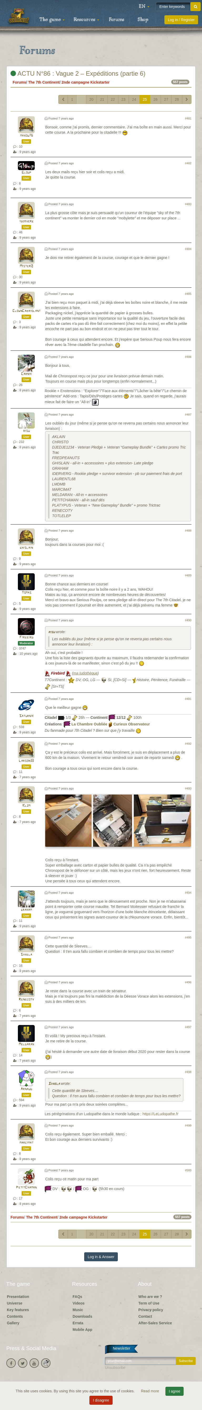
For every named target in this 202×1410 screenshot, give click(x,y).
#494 (188, 892)
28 (177, 99)
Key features (18, 1310)
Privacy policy (150, 1310)
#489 (188, 575)
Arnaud (26, 1089)
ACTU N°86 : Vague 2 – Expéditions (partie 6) (78, 73)
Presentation (18, 1296)
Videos (79, 1303)
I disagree (101, 1400)
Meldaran (26, 1044)
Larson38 (26, 761)
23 (124, 99)
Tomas (26, 593)
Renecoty (26, 1000)
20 (91, 99)
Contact (145, 1316)
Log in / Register (181, 20)
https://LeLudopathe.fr (160, 1114)
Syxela (26, 955)
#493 (188, 788)
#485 (188, 293)
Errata (78, 1323)
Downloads (82, 1316)
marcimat (26, 1143)
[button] (144, 6)
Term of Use (148, 1303)
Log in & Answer (101, 1257)
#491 (188, 698)
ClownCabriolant (26, 311)
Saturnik (26, 716)
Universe (14, 1303)
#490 (188, 620)
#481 (188, 118)
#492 (188, 743)
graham (26, 910)
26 (155, 99)
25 (145, 99)
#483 (188, 204)
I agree (174, 1391)
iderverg (26, 221)
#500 (188, 1170)
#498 (188, 1072)
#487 (188, 414)
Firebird (26, 637)
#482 (188, 163)
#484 (188, 249)
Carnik (26, 374)
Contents (15, 1316)
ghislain (26, 548)
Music (78, 1310)
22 (113, 99)
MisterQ (26, 266)
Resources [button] (86, 20)
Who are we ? (150, 1296)
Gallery (13, 1323)
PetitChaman (26, 1188)
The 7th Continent (43, 82)
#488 (188, 530)
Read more (150, 1391)
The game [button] (52, 20)
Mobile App (82, 1329)
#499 (188, 1125)
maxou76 (26, 136)
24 (134, 99)
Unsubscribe (115, 1367)
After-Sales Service (155, 1323)
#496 (188, 982)
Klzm (26, 806)
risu (26, 431)
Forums (116, 20)
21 (102, 99)
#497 (188, 1027)
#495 (188, 937)
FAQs (77, 1296)
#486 (188, 356)
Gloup (26, 173)
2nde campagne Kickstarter (86, 82)
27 (166, 99)
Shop (143, 20)
